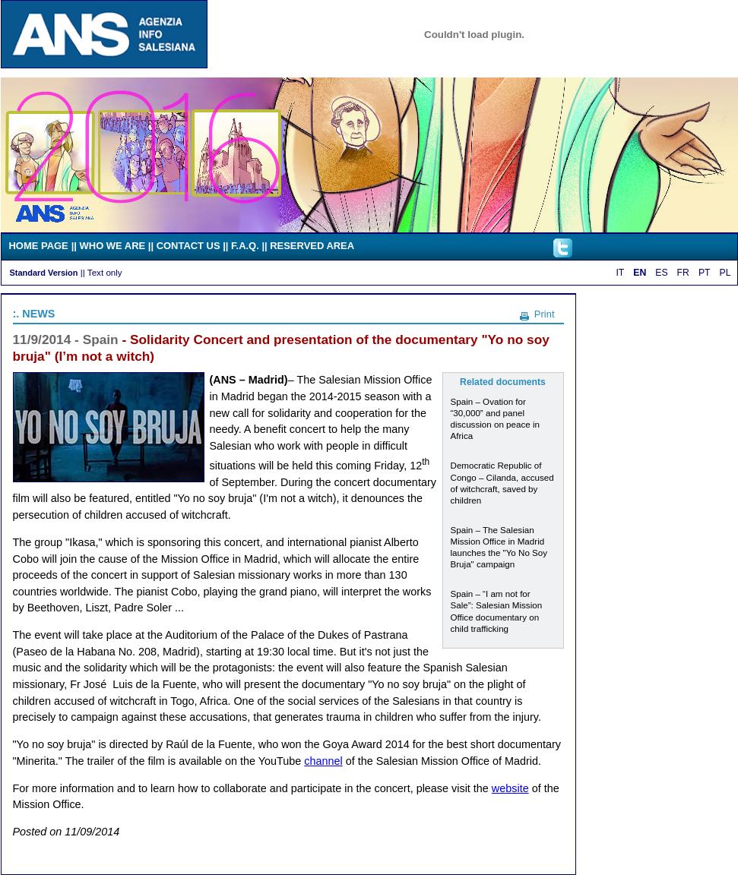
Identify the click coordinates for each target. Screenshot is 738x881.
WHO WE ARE (113, 245)
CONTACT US (188, 245)
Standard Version (44, 272)
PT (704, 272)
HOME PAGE (38, 245)
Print (544, 314)
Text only (104, 272)
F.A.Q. (245, 245)
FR (683, 272)
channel (323, 761)
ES (661, 272)
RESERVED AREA (312, 245)
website (510, 788)
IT (620, 272)
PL (725, 272)
